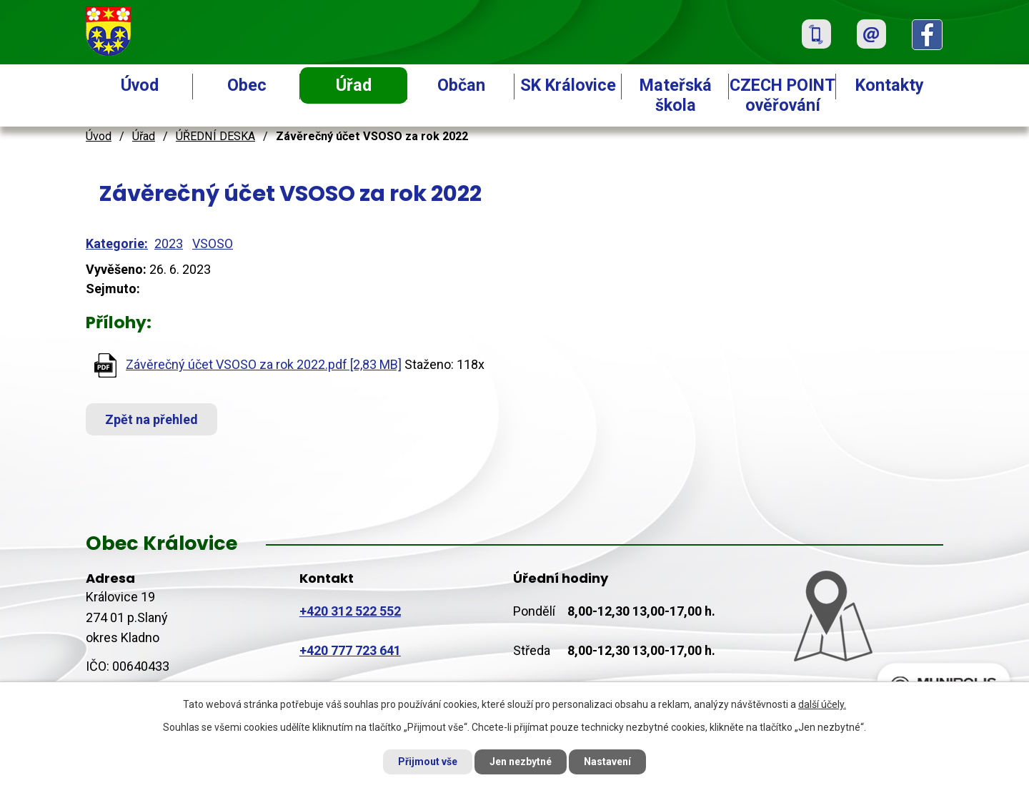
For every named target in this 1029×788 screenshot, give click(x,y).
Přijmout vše (427, 761)
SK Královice (568, 85)
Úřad (354, 85)
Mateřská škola (676, 95)
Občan (461, 85)
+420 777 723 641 (350, 650)
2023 (168, 243)
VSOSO (212, 243)
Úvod (140, 85)
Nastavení (607, 761)
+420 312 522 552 (350, 611)
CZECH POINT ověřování (782, 95)
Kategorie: (117, 243)
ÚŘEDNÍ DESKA (215, 136)
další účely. (822, 704)
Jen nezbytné (520, 761)
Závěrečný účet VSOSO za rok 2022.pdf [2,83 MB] (264, 364)
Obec (247, 85)
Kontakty (889, 85)
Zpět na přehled (151, 419)
